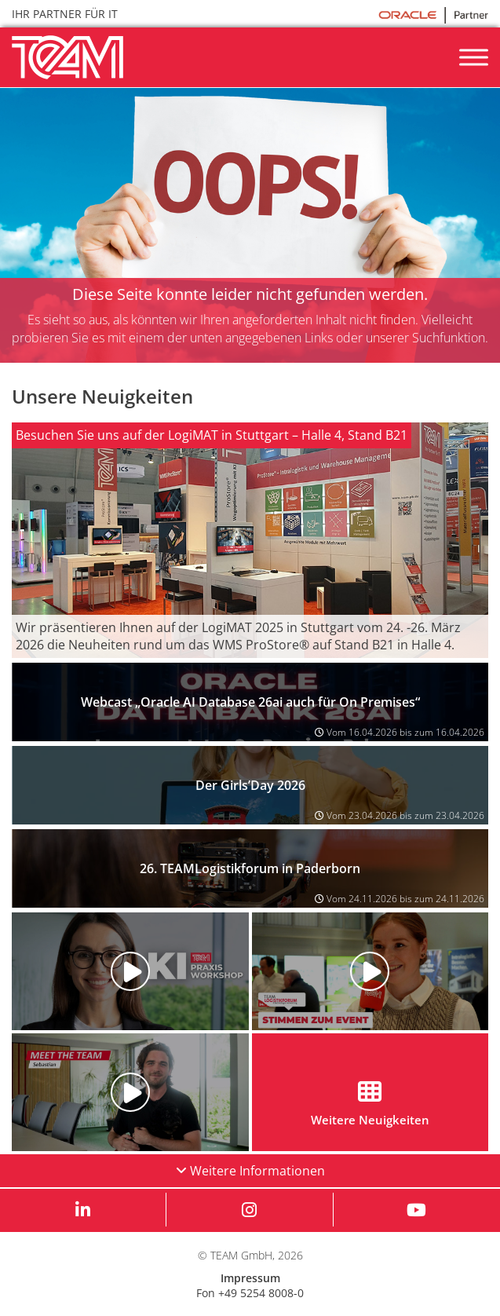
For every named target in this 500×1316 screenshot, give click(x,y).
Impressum (250, 1277)
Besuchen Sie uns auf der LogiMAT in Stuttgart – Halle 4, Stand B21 (211, 435)
